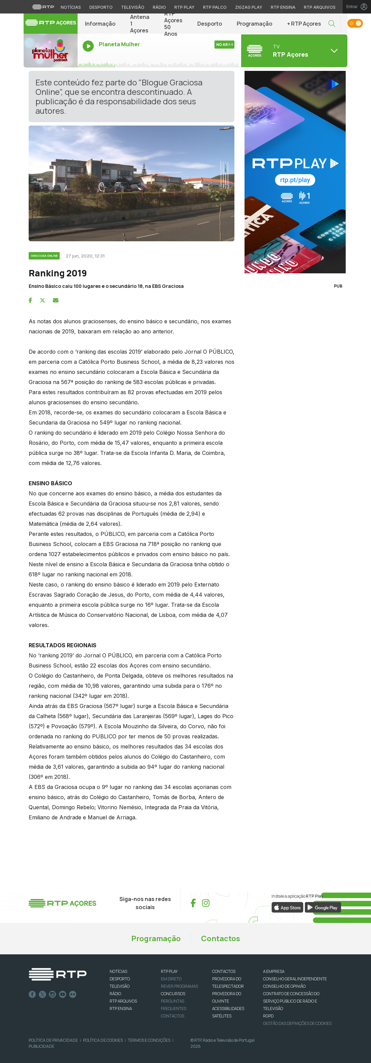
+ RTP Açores (304, 23)
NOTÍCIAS (118, 971)
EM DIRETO (171, 979)
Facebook (32, 994)
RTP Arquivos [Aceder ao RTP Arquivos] (320, 7)
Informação (100, 23)
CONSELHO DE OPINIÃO (284, 986)
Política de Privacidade (53, 1040)
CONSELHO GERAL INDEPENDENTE (295, 979)
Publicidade (41, 1046)
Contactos (220, 938)
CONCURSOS (173, 994)
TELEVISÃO (120, 986)
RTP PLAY (169, 971)
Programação (254, 23)
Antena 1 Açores (139, 23)
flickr (73, 994)
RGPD (268, 1016)
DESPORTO (120, 979)
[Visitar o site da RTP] (43, 6)
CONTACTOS (223, 971)
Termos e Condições (149, 1040)
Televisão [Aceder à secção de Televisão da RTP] (132, 7)
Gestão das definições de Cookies (297, 1023)
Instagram (52, 994)
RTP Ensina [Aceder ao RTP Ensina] (283, 7)
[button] (332, 23)
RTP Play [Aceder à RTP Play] (184, 7)
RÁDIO (115, 994)
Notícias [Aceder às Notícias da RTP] (71, 7)
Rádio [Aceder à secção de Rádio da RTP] (159, 7)
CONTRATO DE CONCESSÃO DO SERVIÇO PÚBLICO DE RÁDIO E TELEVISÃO (291, 1001)
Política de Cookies (103, 1040)
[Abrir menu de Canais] (293, 50)
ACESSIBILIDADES (228, 1008)
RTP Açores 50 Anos (173, 23)
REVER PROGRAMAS (179, 986)
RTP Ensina (121, 1008)
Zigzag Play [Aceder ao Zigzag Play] (248, 7)
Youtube (62, 994)
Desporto (209, 23)
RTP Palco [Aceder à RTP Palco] (215, 7)
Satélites (221, 1016)
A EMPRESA (273, 971)
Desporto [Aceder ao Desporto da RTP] (101, 7)
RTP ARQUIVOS (123, 1001)
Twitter (42, 994)
